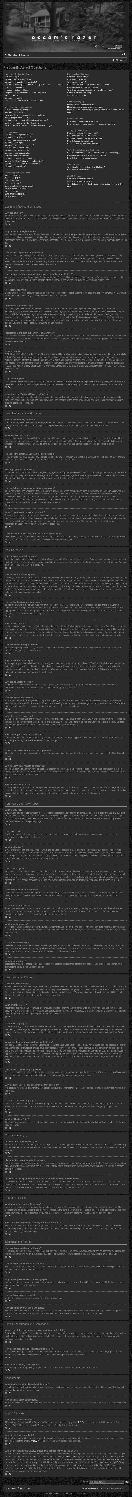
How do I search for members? (80, 141)
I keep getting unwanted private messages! (85, 107)
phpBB (55, 1493)
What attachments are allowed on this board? (86, 167)
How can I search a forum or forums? (82, 133)
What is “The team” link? (77, 95)
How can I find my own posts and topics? (84, 144)
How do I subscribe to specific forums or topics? (87, 155)
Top (9, 224)
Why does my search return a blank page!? (85, 138)
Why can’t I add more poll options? (19, 145)
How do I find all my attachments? (81, 170)
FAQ (117, 60)
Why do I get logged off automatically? (21, 82)
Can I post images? (13, 183)
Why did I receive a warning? (17, 156)
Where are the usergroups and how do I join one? (88, 85)
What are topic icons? (14, 196)
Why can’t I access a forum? (17, 150)
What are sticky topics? (14, 191)
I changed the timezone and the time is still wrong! (26, 115)
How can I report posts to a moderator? (21, 158)
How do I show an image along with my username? (26, 120)
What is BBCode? (12, 175)
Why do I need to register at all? (18, 79)
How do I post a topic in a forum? (19, 135)
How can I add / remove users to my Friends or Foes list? (91, 124)
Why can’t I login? (12, 77)
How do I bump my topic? (15, 166)
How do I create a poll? (14, 142)
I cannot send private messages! (80, 104)
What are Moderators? (76, 79)
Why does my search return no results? (83, 136)
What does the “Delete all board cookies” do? (24, 101)
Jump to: (84, 1482)
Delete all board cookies (100, 1488)
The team (85, 1488)
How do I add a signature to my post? (20, 140)
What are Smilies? (12, 181)
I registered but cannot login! (17, 90)
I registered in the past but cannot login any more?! (26, 93)
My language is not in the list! (17, 118)
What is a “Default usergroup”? (80, 93)
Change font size (124, 54)
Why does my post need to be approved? (22, 164)
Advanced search (115, 49)
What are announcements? (16, 188)
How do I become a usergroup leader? (83, 87)
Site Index (12, 55)
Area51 (34, 1440)
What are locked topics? (15, 194)
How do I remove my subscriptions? (82, 158)
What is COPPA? (12, 95)
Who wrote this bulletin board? (80, 179)
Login (124, 60)
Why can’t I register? (13, 98)
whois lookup (73, 1456)
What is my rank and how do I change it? (22, 123)
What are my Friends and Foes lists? (82, 121)
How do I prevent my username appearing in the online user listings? (33, 85)
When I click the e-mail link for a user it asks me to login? (29, 125)
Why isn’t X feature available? (79, 181)
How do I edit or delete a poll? (17, 148)
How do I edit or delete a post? (18, 137)
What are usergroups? (76, 82)
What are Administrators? (78, 77)
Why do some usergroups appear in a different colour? (90, 90)
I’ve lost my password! (14, 87)
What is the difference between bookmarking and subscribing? (93, 153)
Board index (26, 55)
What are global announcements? (19, 186)
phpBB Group (81, 1422)
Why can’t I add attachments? (17, 153)
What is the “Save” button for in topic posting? (24, 161)
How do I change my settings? (17, 110)
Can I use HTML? (12, 178)
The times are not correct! (15, 112)
